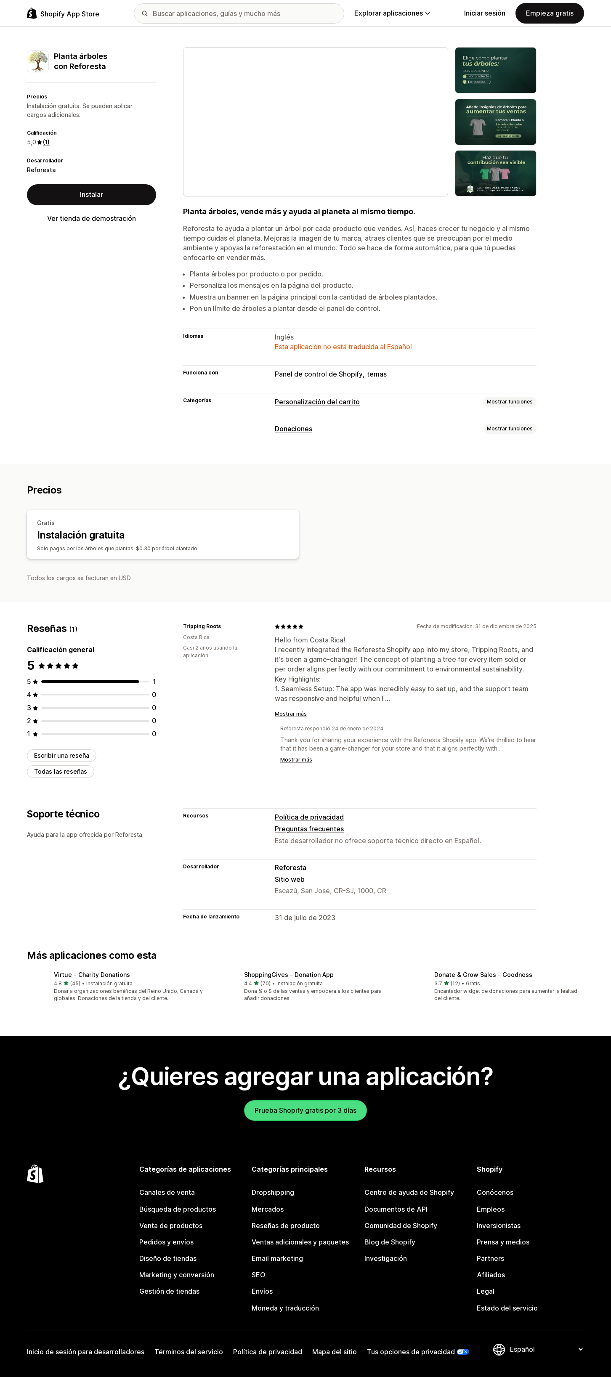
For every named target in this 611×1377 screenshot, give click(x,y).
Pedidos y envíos (166, 1242)
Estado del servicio (507, 1308)
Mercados (268, 1209)
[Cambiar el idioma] (546, 1349)
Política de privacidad (309, 817)
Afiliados (491, 1275)
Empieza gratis (550, 13)
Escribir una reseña (61, 755)
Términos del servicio (188, 1352)
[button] (115, 987)
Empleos (491, 1209)
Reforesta (41, 169)
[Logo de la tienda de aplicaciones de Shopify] (63, 13)
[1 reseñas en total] (154, 681)
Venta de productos (170, 1225)
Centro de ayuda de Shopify (409, 1192)
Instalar (91, 194)
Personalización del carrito (317, 402)
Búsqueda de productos (177, 1209)
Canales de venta (167, 1192)
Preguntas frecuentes (309, 829)
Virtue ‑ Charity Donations (92, 974)
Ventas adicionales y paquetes (300, 1242)
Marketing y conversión (176, 1275)
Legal (485, 1291)
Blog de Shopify (389, 1242)
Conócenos (495, 1192)
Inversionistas (499, 1225)
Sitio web (290, 879)
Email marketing (277, 1258)
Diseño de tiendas (168, 1258)
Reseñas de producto (286, 1225)
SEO (259, 1275)
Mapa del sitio (334, 1352)
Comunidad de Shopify (400, 1225)
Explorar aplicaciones (392, 13)
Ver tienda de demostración (91, 218)
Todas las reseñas (60, 771)
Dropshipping (273, 1192)
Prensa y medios (503, 1242)
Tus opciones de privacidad (411, 1352)
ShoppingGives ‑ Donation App (289, 974)
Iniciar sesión (484, 13)
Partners (490, 1258)
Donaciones (293, 429)
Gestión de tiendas (169, 1291)
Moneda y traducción (285, 1308)
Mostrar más (291, 714)
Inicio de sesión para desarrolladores (85, 1352)
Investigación (385, 1258)
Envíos (262, 1291)
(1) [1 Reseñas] (46, 142)
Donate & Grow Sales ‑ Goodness (483, 974)
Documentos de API (396, 1209)
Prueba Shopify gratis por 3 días (305, 1110)
